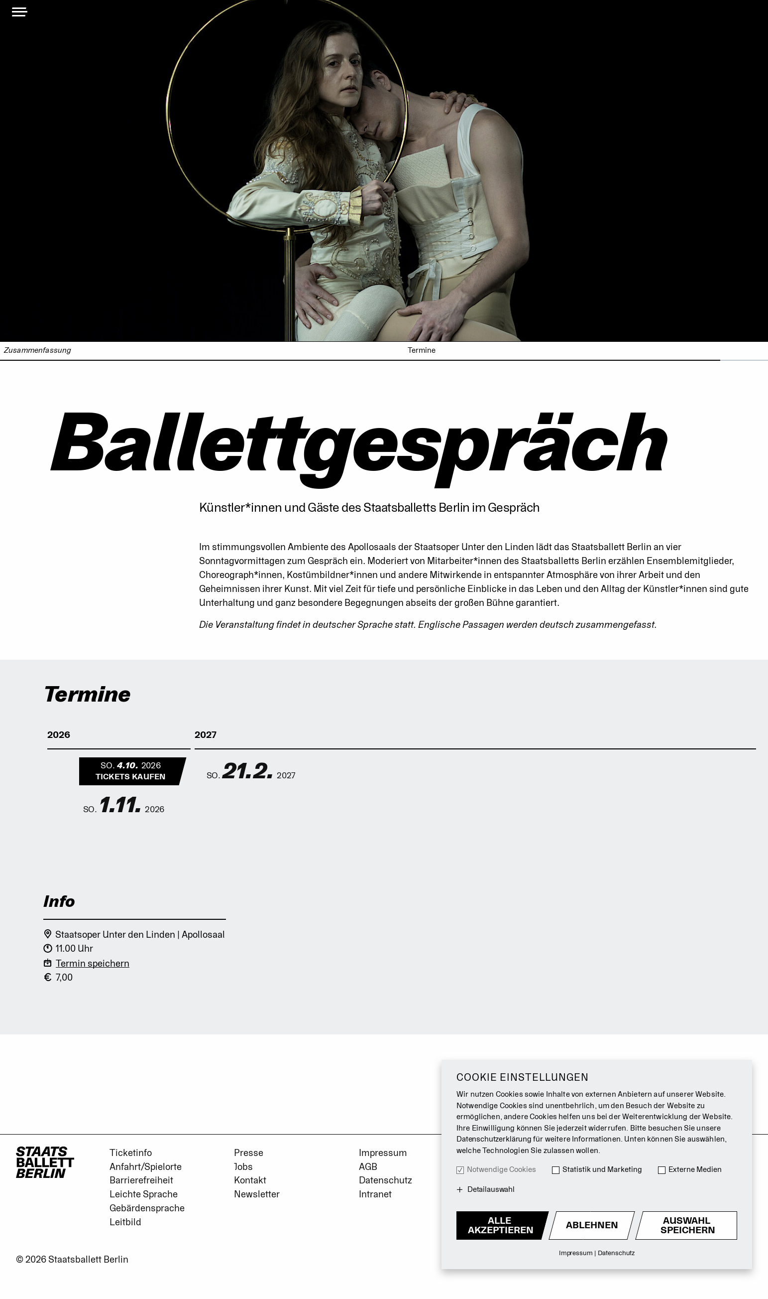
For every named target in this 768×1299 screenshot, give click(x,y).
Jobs (243, 1167)
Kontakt (250, 1180)
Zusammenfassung (37, 350)
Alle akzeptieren (501, 1225)
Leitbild (125, 1222)
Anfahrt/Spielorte (146, 1167)
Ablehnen (592, 1225)
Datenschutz (385, 1180)
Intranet (375, 1194)
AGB (368, 1167)
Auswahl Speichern (687, 1225)
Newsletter (257, 1194)
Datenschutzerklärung (494, 1139)
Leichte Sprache (144, 1194)
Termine (422, 350)
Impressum (383, 1153)
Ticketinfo (131, 1153)
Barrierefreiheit (141, 1180)
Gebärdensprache (147, 1208)
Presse (248, 1153)
